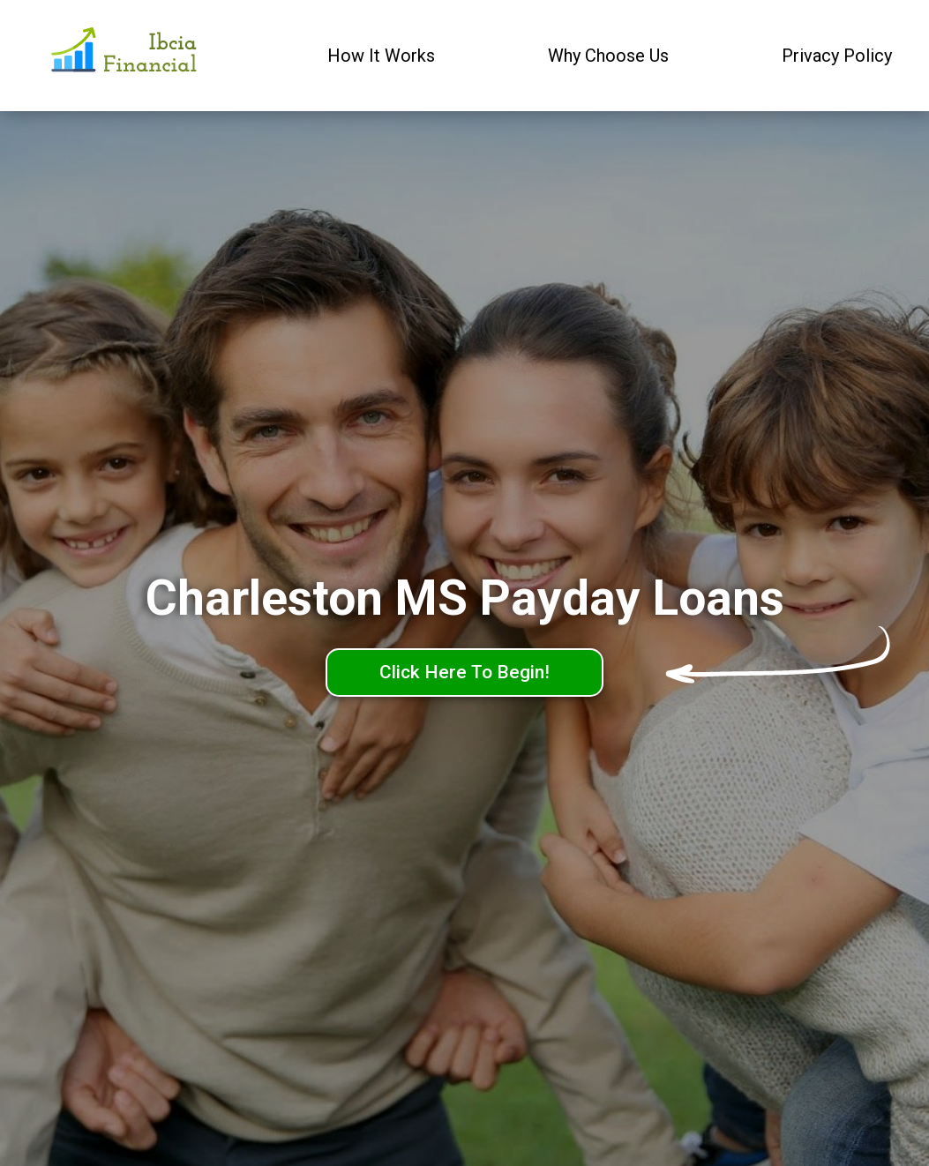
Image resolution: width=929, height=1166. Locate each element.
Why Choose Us (608, 55)
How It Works (381, 55)
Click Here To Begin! (464, 672)
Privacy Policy (837, 55)
